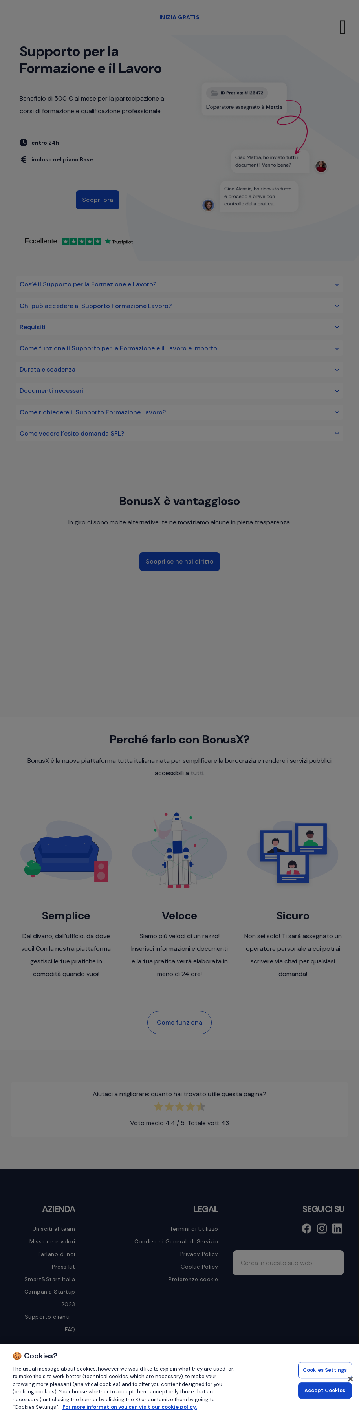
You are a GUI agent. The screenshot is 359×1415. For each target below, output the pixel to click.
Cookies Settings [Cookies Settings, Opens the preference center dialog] (325, 1370)
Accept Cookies (325, 1390)
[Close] (350, 1379)
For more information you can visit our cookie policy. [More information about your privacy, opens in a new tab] (129, 1407)
